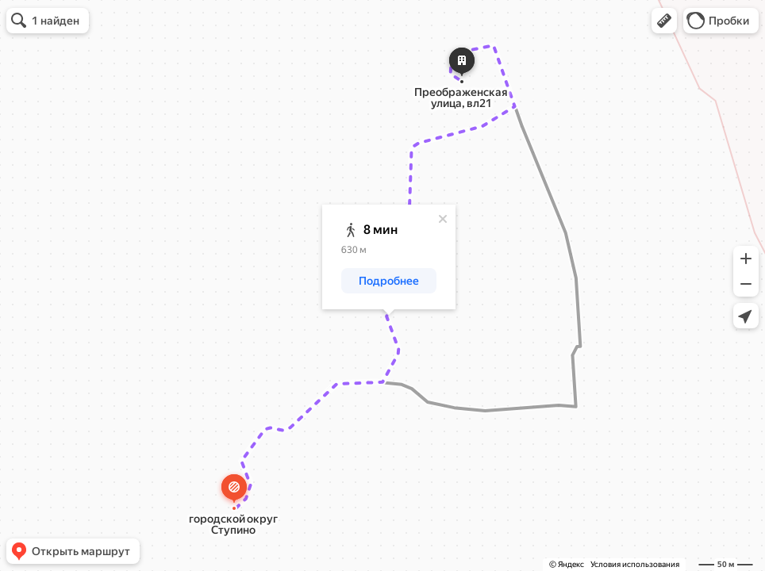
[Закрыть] (442, 219)
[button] (664, 20)
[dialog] (389, 257)
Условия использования (634, 564)
